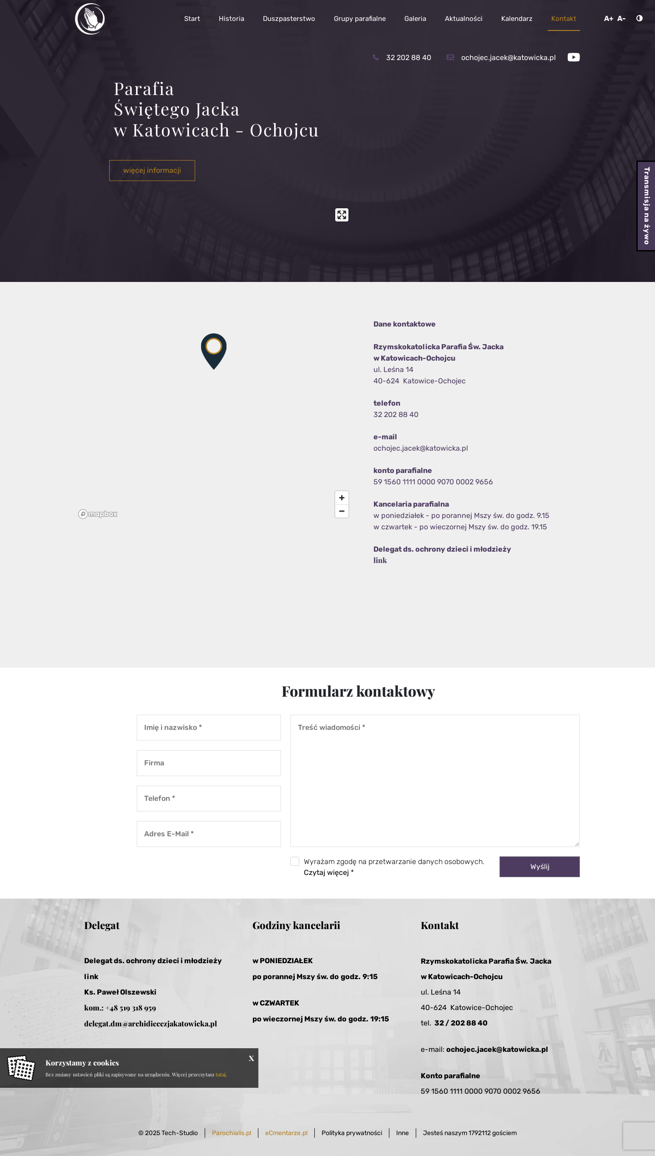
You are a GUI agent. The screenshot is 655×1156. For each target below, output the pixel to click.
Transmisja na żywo (647, 206)
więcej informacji (152, 170)
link (380, 560)
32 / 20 (447, 1023)
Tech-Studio (179, 1133)
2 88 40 (474, 1023)
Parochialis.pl (231, 1133)
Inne (402, 1133)
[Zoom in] (341, 497)
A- (621, 18)
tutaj (221, 1074)
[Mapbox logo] (98, 514)
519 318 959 (138, 1007)
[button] (214, 351)
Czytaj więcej (326, 872)
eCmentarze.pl (286, 1133)
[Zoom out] (341, 511)
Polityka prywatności (352, 1133)
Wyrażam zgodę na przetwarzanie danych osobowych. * (394, 867)
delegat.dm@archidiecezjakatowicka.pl (150, 1023)
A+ (609, 18)
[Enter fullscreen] (341, 214)
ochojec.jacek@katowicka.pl (420, 448)
